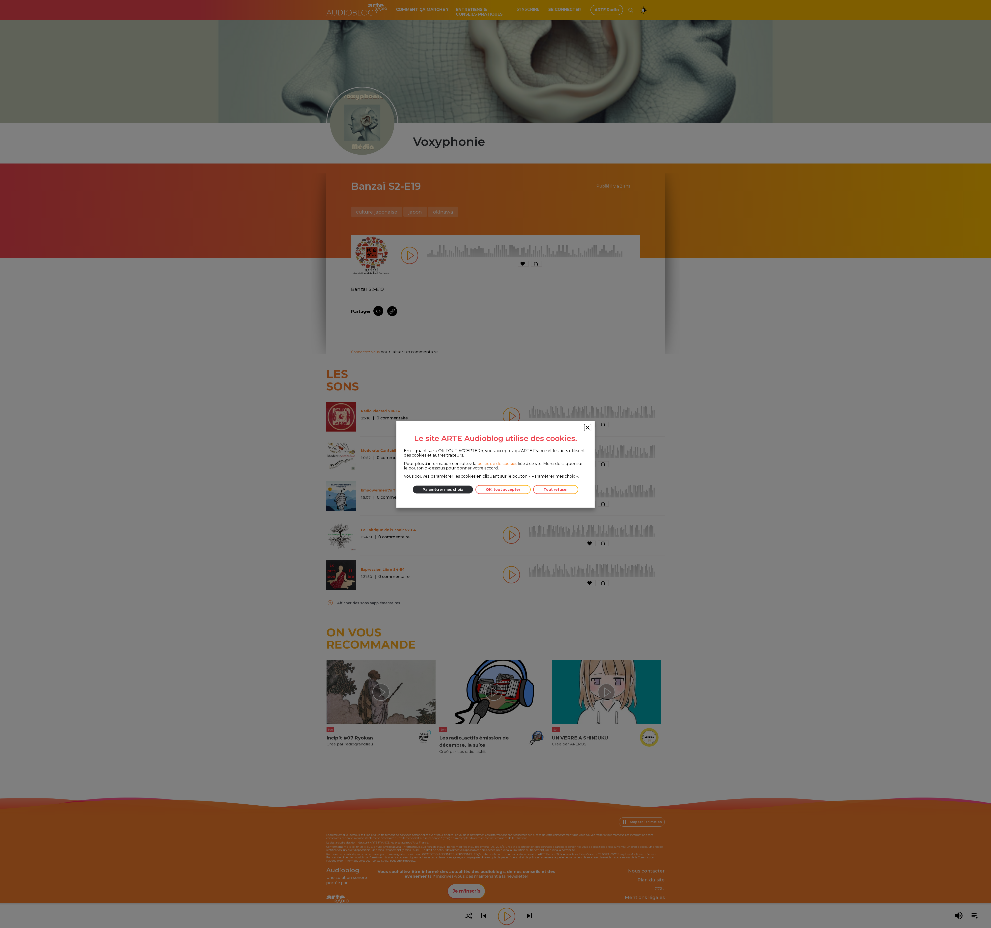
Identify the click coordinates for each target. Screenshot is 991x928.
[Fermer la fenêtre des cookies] (587, 427)
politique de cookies (497, 463)
